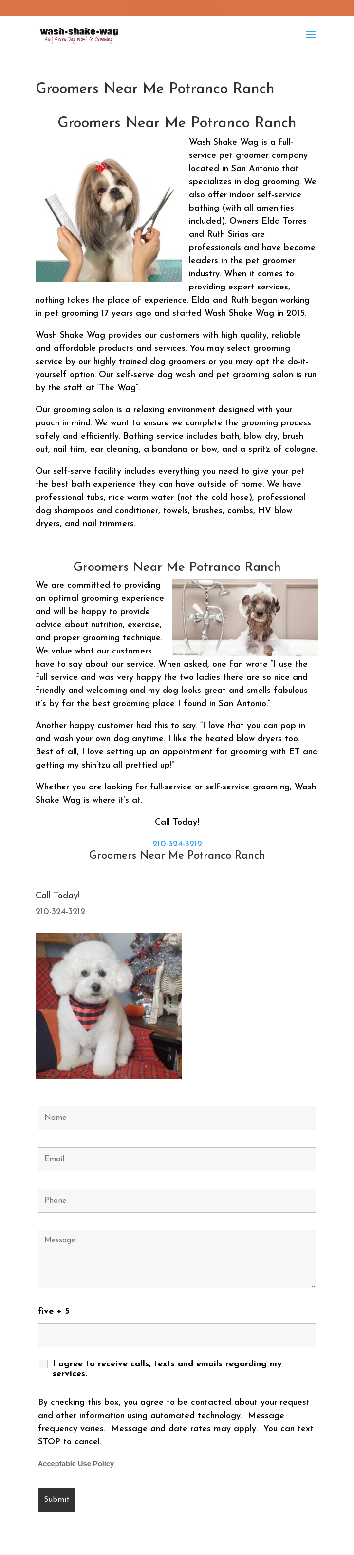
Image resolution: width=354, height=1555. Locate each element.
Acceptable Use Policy (76, 1464)
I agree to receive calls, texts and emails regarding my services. (167, 1369)
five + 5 (53, 1311)
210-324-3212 (177, 844)
